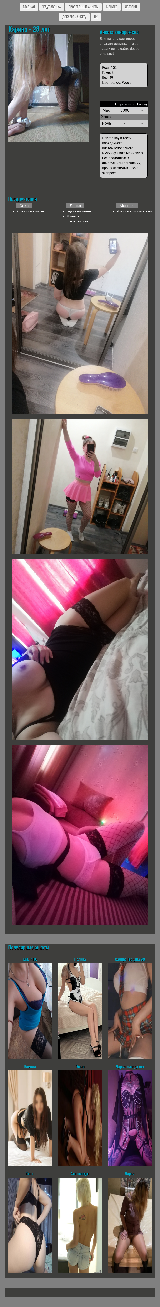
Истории (131, 6)
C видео (111, 6)
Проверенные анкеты (83, 6)
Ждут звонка (51, 6)
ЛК (96, 16)
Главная (29, 6)
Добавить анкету (74, 16)
